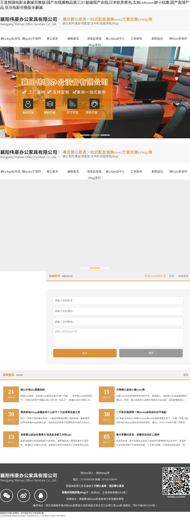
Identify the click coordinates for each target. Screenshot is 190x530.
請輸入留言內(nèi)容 (115, 337)
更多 (185, 374)
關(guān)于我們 (31, 38)
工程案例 (136, 38)
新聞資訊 (157, 38)
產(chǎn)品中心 (115, 38)
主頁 (172, 276)
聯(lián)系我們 (178, 38)
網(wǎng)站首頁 (10, 38)
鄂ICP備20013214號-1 (145, 505)
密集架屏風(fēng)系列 (94, 42)
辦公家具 (52, 38)
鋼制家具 (73, 38)
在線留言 (183, 276)
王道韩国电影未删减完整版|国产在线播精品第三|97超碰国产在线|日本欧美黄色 (33, 516)
